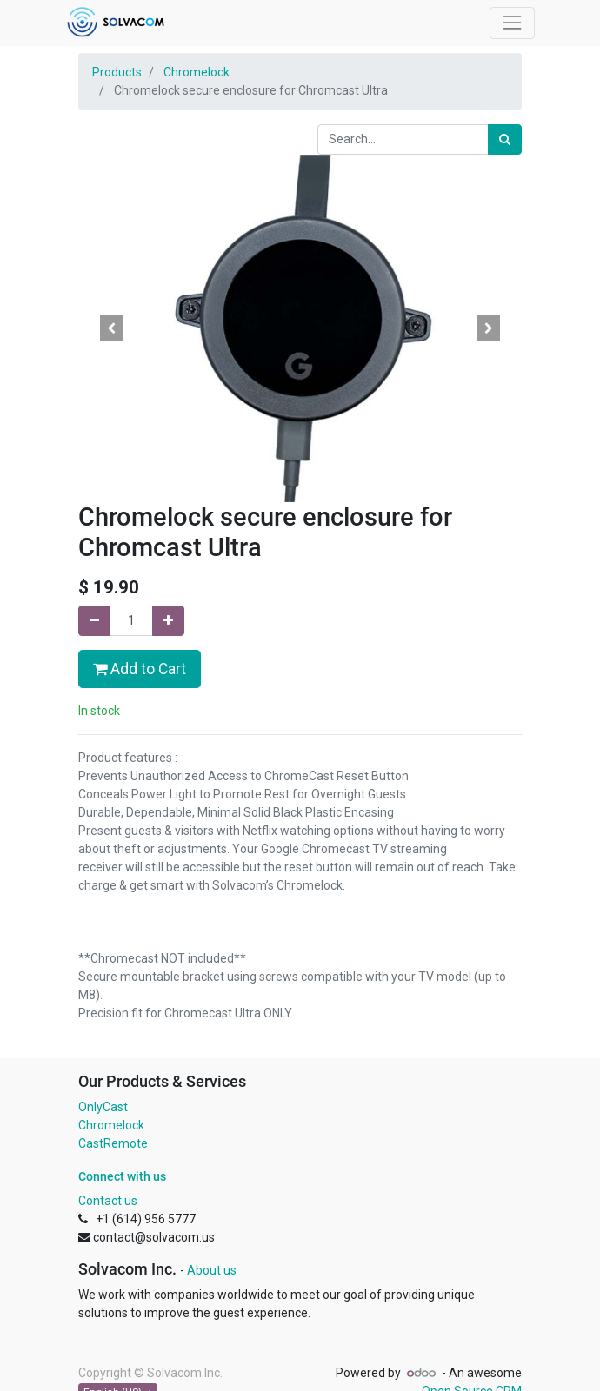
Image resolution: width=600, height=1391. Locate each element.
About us (212, 1270)
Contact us (107, 1201)
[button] (111, 328)
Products (117, 72)
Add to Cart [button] (139, 669)
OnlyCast (103, 1107)
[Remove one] (94, 621)
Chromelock (196, 72)
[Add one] (168, 621)
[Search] (505, 139)
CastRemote (113, 1143)
